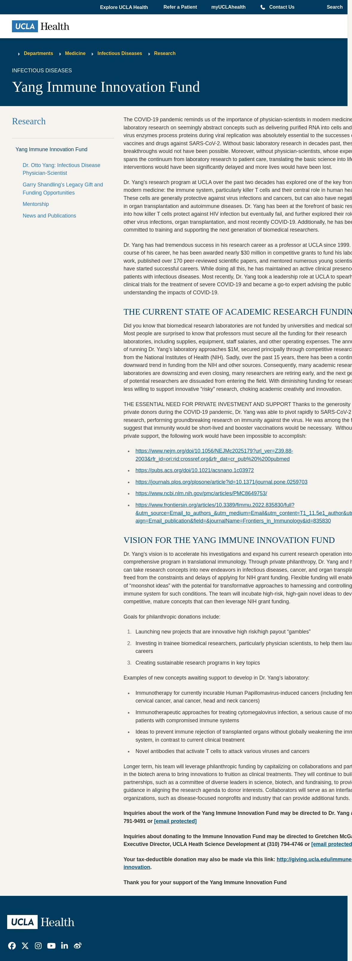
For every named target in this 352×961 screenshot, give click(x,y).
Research (165, 53)
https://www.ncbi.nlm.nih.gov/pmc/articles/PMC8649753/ (201, 493)
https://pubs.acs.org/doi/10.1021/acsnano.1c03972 (194, 470)
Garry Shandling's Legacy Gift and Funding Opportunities (63, 189)
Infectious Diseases (119, 53)
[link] (12, 946)
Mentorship (36, 204)
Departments (38, 53)
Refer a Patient (180, 7)
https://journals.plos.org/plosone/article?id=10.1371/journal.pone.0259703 (221, 482)
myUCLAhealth (228, 7)
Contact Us (281, 7)
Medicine (75, 53)
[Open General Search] (333, 7)
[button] (124, 7)
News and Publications (49, 216)
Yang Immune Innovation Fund (52, 149)
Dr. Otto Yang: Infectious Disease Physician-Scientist (61, 169)
